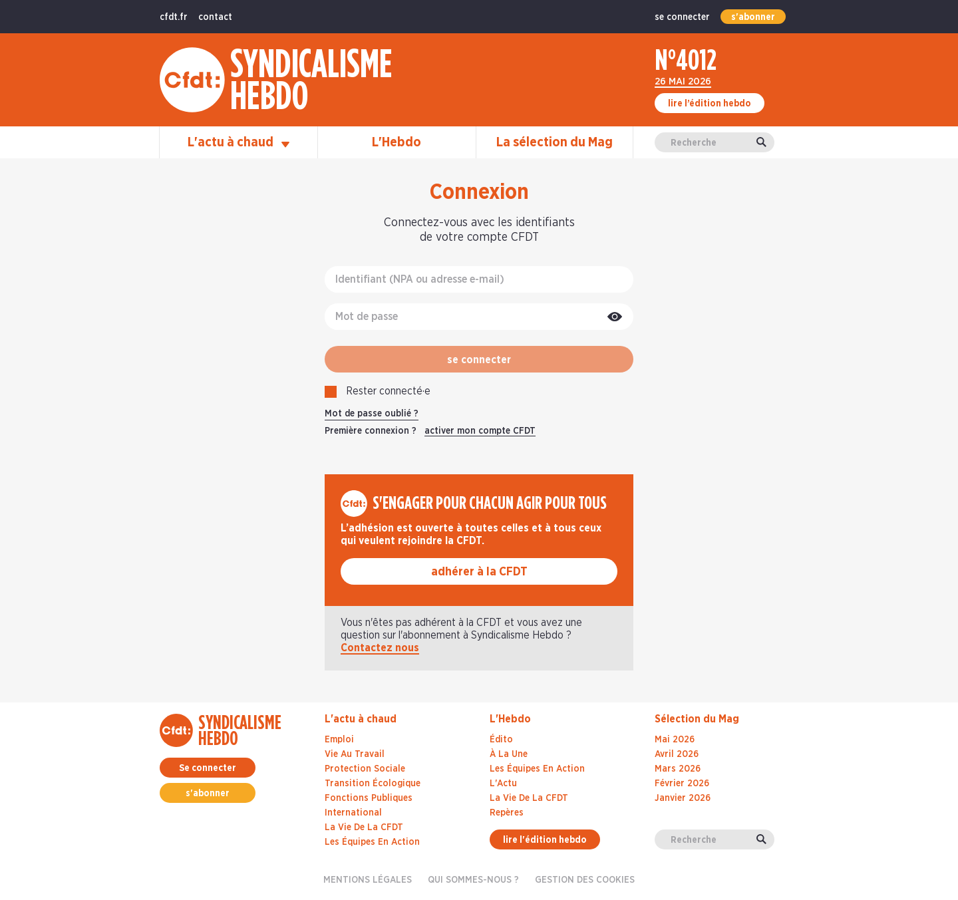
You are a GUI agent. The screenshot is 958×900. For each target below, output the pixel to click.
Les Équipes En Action (537, 769)
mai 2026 (675, 739)
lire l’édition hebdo (709, 103)
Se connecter (207, 768)
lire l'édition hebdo (545, 840)
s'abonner (753, 17)
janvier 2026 (683, 798)
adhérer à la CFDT (479, 572)
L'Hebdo (396, 142)
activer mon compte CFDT (480, 431)
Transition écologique (372, 783)
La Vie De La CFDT (529, 798)
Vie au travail (355, 754)
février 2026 (682, 783)
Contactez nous (380, 648)
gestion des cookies (585, 880)
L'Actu (503, 783)
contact (215, 17)
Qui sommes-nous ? (473, 880)
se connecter (682, 17)
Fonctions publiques (368, 798)
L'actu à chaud (238, 142)
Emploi (339, 739)
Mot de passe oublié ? (371, 413)
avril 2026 (677, 754)
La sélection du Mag (554, 142)
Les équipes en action (372, 842)
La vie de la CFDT (364, 827)
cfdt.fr (174, 17)
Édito (501, 739)
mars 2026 (678, 769)
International (353, 813)
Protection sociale (365, 769)
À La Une (509, 754)
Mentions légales (367, 880)
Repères (507, 813)
